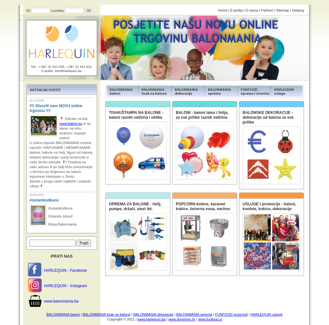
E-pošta (236, 10)
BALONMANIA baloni (63, 314)
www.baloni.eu (70, 123)
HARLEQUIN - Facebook (65, 270)
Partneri (267, 10)
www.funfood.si (210, 319)
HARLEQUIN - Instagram (65, 286)
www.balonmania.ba (61, 301)
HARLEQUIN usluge (267, 314)
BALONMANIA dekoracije (153, 314)
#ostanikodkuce (44, 200)
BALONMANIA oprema (194, 314)
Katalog (298, 10)
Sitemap (282, 10)
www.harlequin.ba (151, 319)
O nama (251, 10)
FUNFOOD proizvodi (231, 314)
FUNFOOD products (121, 91)
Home (222, 10)
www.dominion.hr (181, 319)
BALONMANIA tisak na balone (106, 314)
